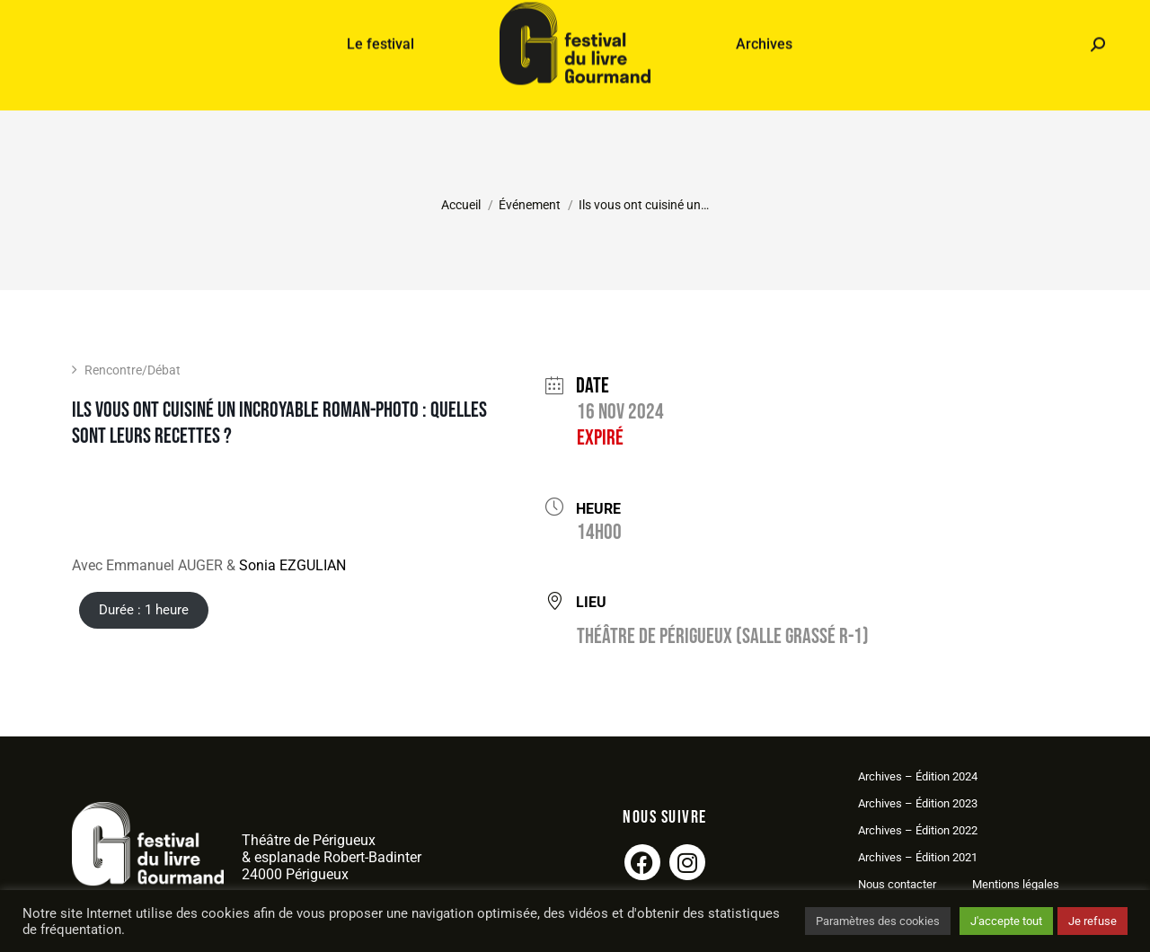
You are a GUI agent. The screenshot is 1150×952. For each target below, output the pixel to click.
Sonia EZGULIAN (292, 565)
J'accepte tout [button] (1006, 921)
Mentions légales (1015, 884)
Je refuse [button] (1092, 921)
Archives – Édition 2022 (918, 830)
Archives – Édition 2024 (918, 776)
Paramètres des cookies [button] (878, 921)
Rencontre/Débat (126, 370)
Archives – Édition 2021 (918, 857)
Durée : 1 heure (144, 610)
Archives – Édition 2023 (918, 803)
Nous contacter (897, 884)
